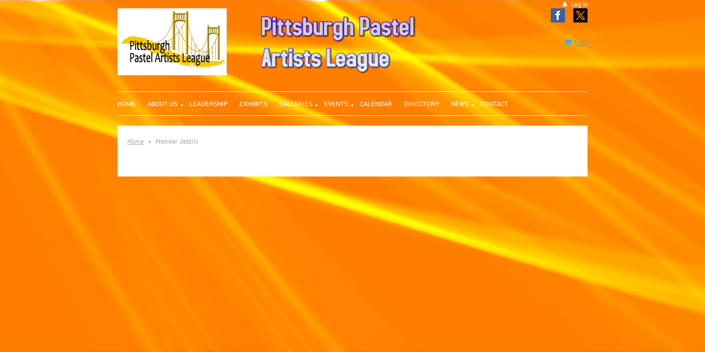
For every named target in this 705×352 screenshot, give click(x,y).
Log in (579, 4)
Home (135, 141)
